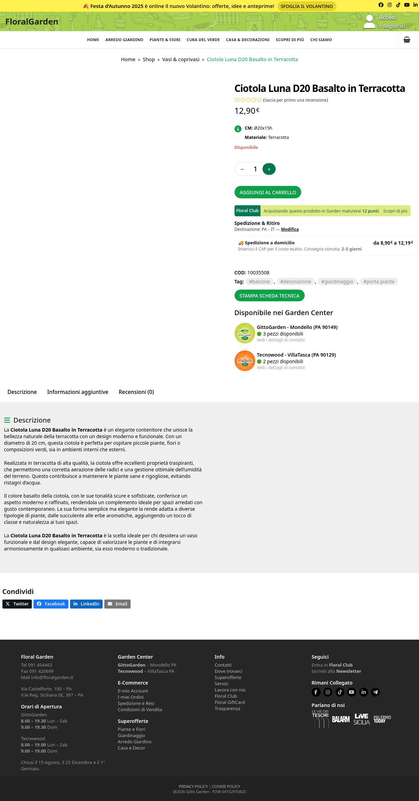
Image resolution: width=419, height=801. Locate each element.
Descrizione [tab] (22, 392)
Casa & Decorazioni (248, 39)
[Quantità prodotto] (256, 169)
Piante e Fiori (131, 729)
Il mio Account (133, 691)
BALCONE (261, 281)
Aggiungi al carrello (268, 192)
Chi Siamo (321, 39)
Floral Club (226, 696)
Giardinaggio (131, 735)
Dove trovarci (228, 671)
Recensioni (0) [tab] (136, 392)
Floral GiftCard (230, 702)
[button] (408, 39)
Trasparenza (227, 708)
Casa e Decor (131, 748)
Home (93, 39)
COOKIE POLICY (226, 786)
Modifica (290, 229)
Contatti (223, 665)
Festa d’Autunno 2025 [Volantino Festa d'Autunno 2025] (116, 5)
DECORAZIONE (297, 281)
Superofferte (228, 677)
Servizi (221, 683)
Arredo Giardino (124, 39)
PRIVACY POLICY (193, 786)
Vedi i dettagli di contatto (281, 339)
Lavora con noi (230, 690)
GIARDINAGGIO (338, 281)
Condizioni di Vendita (140, 709)
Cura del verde (203, 39)
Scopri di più (290, 39)
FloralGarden (31, 21)
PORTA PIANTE (380, 281)
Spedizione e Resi (136, 703)
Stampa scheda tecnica (269, 295)
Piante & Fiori (165, 39)
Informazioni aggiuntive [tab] (77, 392)
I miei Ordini (131, 697)
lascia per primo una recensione (295, 100)
